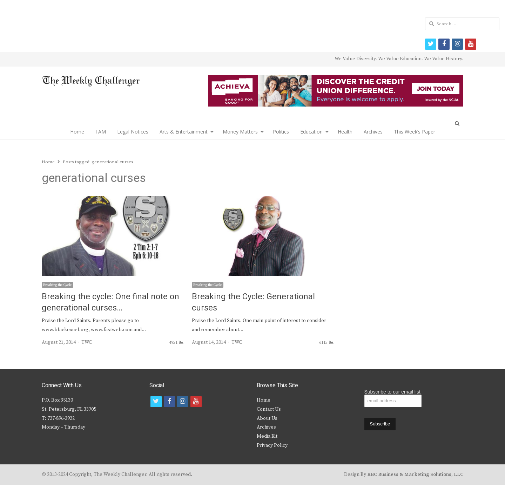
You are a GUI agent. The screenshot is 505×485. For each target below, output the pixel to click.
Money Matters (240, 131)
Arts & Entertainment (184, 131)
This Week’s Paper (414, 131)
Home (77, 131)
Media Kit (267, 436)
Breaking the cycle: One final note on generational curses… (110, 302)
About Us (267, 418)
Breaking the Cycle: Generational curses (253, 302)
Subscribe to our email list (392, 392)
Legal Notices (132, 131)
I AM (100, 131)
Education (311, 131)
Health (345, 131)
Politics (281, 131)
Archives (373, 131)
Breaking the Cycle (57, 285)
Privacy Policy (272, 445)
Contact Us (269, 409)
